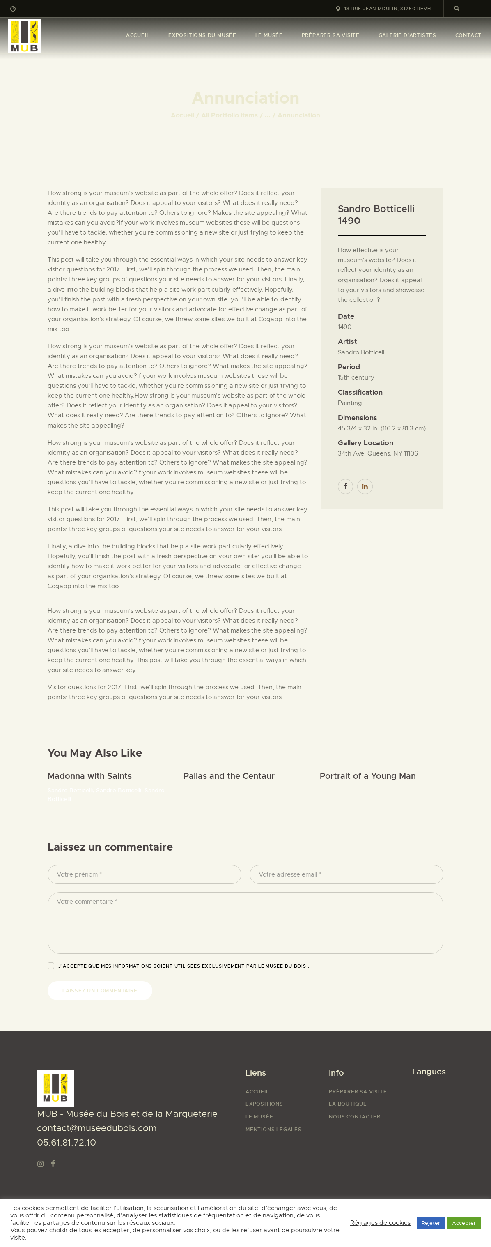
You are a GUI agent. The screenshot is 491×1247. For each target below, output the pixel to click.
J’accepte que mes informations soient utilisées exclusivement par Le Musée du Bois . (184, 966)
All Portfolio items (229, 115)
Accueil (182, 115)
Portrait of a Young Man (368, 776)
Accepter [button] (464, 1222)
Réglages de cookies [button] (380, 1222)
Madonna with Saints (90, 776)
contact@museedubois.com (97, 1128)
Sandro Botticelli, (72, 790)
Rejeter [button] (431, 1222)
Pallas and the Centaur (229, 776)
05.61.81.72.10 (66, 1142)
